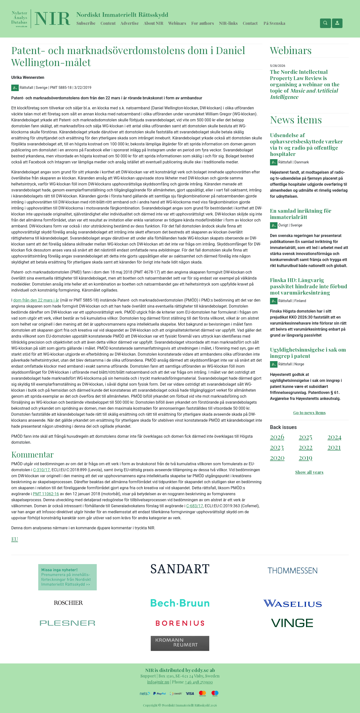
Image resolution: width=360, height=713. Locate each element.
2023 (277, 446)
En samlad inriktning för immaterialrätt (301, 213)
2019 (305, 457)
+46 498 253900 (199, 681)
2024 (335, 436)
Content (108, 23)
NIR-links (228, 23)
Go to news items (309, 412)
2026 (277, 436)
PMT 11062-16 (46, 494)
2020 (277, 457)
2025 (305, 436)
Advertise (129, 23)
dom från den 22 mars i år (36, 300)
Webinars (177, 23)
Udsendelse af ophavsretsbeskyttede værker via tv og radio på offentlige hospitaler (306, 144)
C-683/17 (194, 506)
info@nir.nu (158, 681)
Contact (250, 23)
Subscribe (86, 23)
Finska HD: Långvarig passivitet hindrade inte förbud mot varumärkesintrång (308, 286)
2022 (305, 446)
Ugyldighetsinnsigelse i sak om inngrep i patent (308, 352)
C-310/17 (41, 469)
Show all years (309, 472)
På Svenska (274, 23)
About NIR (153, 23)
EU (14, 538)
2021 (334, 446)
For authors (202, 23)
